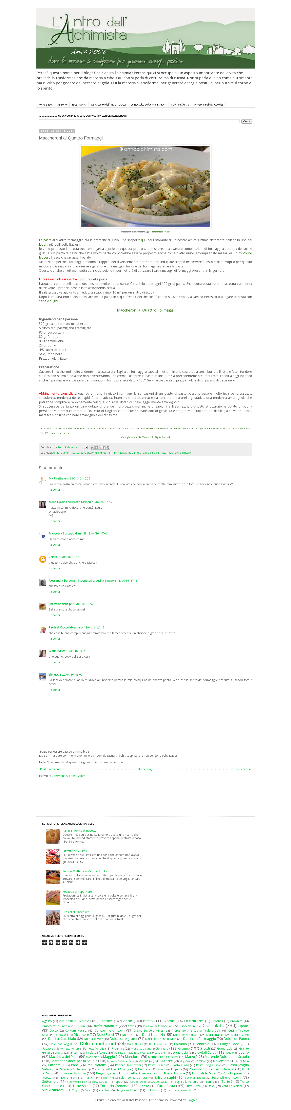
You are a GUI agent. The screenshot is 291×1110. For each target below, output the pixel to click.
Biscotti (169, 1020)
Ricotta (47, 1077)
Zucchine (105, 1090)
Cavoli (132, 1026)
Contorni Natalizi (76, 1030)
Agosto (47, 1021)
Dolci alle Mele (93, 1039)
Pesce (98, 1069)
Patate (64, 1069)
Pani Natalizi (97, 1064)
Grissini (74, 1052)
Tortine (144, 1086)
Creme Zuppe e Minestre (150, 1030)
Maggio (109, 1056)
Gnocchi (205, 1048)
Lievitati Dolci (179, 1052)
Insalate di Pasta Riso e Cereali (132, 1052)
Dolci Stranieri (215, 1035)
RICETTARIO (79, 104)
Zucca (88, 1090)
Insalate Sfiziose (96, 1052)
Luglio (244, 1052)
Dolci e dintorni (96, 1043)
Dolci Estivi (105, 1034)
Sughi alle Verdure (186, 1082)
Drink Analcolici (158, 1044)
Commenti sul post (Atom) (69, 776)
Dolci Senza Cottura (186, 1035)
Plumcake (144, 1069)
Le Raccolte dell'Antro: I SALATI (148, 104)
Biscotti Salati (195, 1021)
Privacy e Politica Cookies (208, 104)
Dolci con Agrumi (123, 1038)
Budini (81, 1026)
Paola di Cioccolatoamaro (66, 627)
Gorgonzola (83, 452)
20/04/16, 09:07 (72, 674)
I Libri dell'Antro (180, 104)
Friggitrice (117, 1048)
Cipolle (243, 1025)
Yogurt (76, 1090)
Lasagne (160, 1052)
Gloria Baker (57, 651)
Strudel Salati (159, 1082)
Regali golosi (106, 1073)
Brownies (236, 1021)
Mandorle (132, 1056)
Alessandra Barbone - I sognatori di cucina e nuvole (82, 580)
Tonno (210, 1082)
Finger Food (229, 1043)
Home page (45, 104)
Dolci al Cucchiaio (62, 1038)
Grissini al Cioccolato (76, 912)
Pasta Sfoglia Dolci (208, 1065)
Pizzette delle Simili (74, 851)
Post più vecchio (240, 769)
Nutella (244, 1061)
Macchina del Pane (63, 1056)
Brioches (217, 1021)
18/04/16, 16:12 (102, 502)
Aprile (55, 452)
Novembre (221, 1060)
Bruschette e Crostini (56, 1026)
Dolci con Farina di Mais (160, 1039)
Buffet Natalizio (105, 1025)
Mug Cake (185, 1061)
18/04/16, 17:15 (69, 557)
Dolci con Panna (236, 1038)
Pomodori (197, 1069)
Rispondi (54, 489)
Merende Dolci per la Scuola (227, 1056)
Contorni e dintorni (110, 1030)
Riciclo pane (232, 1073)
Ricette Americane (141, 1073)
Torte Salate (82, 1085)
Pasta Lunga (180, 1065)
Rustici (89, 1077)
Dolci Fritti (128, 1035)
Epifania (180, 1043)
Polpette (176, 1069)
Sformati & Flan (78, 1082)
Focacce (47, 1048)
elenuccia (55, 674)
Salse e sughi (151, 452)
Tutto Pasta (167, 452)
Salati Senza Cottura (133, 1077)
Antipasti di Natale (74, 1020)
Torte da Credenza (115, 1085)
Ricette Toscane (174, 1073)
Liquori (230, 1052)
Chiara (53, 557)
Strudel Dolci (138, 1082)
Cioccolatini (187, 1026)
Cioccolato (213, 1025)
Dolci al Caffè (240, 1035)
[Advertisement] (137, 793)
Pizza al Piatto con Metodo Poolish (85, 871)
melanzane (153, 1090)
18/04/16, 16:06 (80, 478)
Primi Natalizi (118, 452)
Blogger (192, 1100)
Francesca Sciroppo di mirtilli (67, 533)
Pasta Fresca (156, 1065)
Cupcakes (62, 1035)
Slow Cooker (100, 1082)
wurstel (188, 1090)
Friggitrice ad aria (141, 1048)
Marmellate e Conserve (163, 1057)
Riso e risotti (68, 1077)
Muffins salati (164, 1061)
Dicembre (81, 1034)
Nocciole (200, 1061)
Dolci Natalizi (152, 1034)
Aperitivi (106, 1020)
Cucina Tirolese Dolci (207, 1030)
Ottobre (54, 1064)
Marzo (190, 1056)
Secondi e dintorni (226, 1077)
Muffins (143, 1061)
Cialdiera (148, 1026)
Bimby (148, 1020)
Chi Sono (62, 104)
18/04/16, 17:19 (127, 580)
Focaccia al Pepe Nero (77, 891)
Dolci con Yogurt (61, 1044)
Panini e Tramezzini (128, 1065)
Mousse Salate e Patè (120, 1061)
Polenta (162, 1069)
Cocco (54, 1030)
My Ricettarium (59, 478)
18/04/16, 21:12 (94, 627)
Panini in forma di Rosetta (79, 830)
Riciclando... (134, 452)
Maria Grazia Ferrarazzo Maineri (70, 502)
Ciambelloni (165, 1026)
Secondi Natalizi (195, 1077)
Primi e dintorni (100, 452)
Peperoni (82, 1069)
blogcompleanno (128, 1090)
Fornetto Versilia (93, 1048)
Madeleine (92, 1057)
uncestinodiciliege (60, 604)
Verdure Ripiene (232, 1086)
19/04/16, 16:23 (76, 651)
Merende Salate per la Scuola (74, 1060)
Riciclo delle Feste (204, 1073)
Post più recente (50, 769)
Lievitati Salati (206, 1052)
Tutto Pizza (192, 1086)
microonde (173, 1090)
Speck (119, 1082)
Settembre (50, 1081)
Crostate (180, 1030)
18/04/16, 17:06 (97, 533)
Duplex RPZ (68, 452)
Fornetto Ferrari (69, 1048)
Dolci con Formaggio (199, 1038)
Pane (75, 1064)
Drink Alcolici (135, 1044)
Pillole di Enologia (119, 1069)
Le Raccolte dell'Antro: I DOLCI (108, 104)
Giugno (184, 1048)
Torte (225, 1081)
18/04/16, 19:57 (83, 604)
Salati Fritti (107, 1077)
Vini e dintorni (183, 452)
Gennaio (162, 1048)
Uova (211, 1086)
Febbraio (202, 1043)
